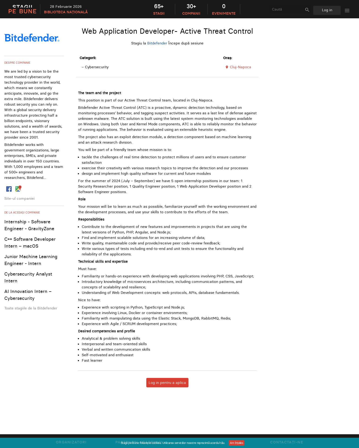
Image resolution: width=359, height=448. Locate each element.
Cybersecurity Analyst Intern (28, 277)
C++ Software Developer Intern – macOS (30, 242)
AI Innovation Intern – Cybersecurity (28, 294)
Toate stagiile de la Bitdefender (30, 308)
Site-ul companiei (19, 198)
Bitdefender (157, 43)
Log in (327, 10)
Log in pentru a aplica (167, 382)
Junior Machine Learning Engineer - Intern (30, 260)
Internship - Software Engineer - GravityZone (29, 225)
